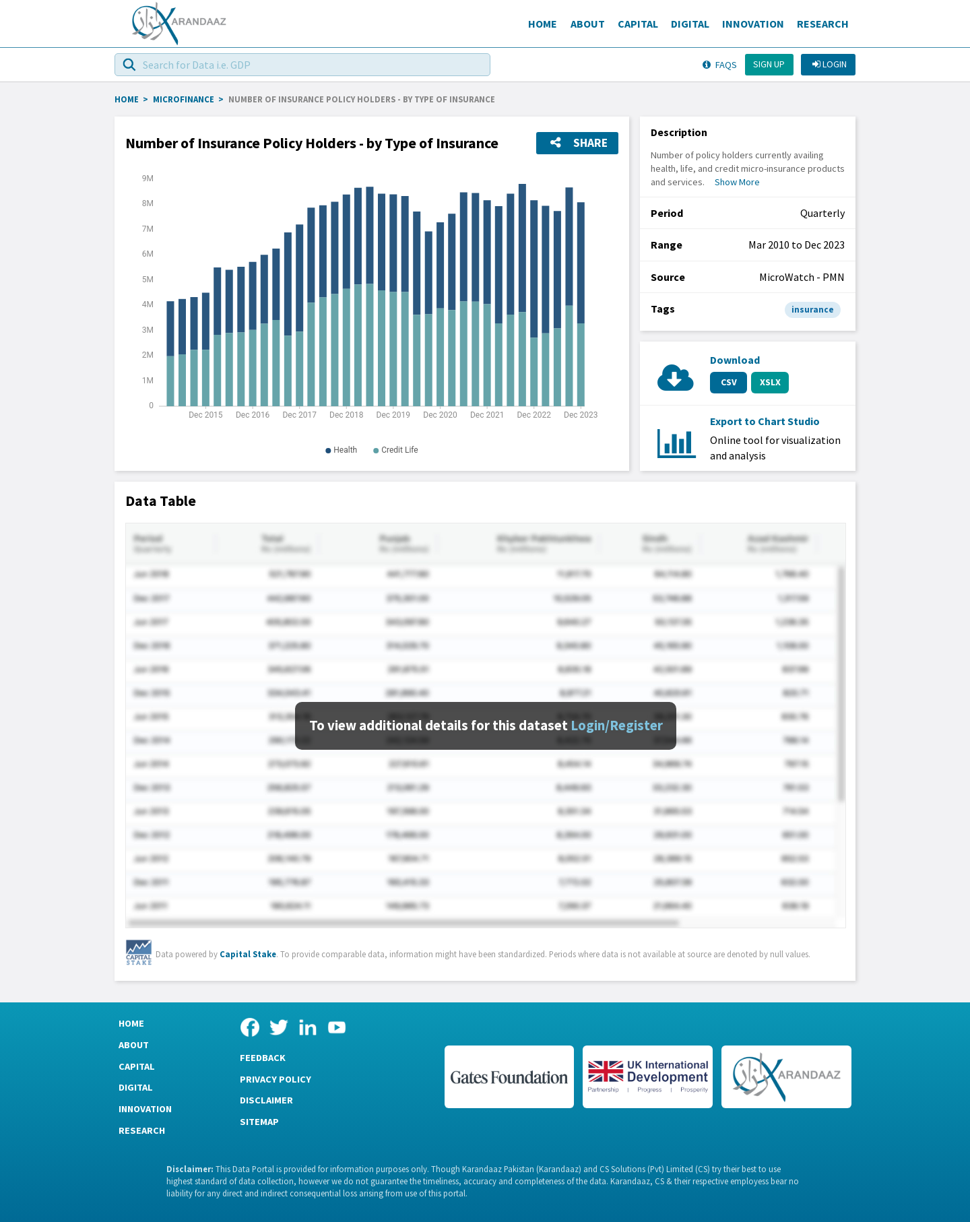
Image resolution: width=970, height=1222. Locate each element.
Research (823, 23)
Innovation (753, 23)
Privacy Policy (275, 1079)
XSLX (770, 382)
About (588, 23)
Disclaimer (266, 1100)
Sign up (769, 64)
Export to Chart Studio (765, 421)
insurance (812, 309)
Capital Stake (248, 953)
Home (542, 23)
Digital (690, 23)
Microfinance (183, 99)
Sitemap (259, 1122)
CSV (729, 382)
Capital (638, 23)
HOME (127, 99)
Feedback (263, 1058)
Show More (737, 182)
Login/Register (617, 725)
